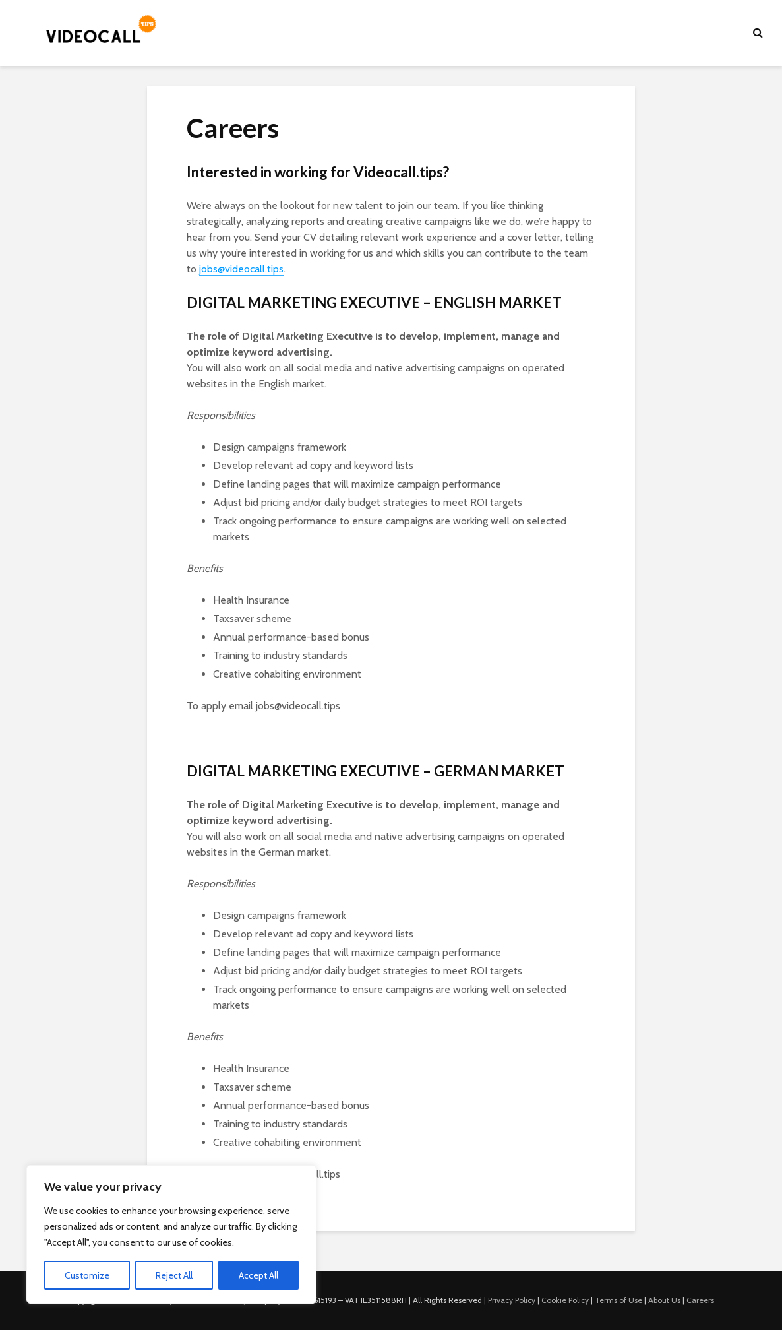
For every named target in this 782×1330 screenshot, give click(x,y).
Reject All (174, 1275)
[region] (171, 1234)
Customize (87, 1275)
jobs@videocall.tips (241, 269)
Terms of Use (618, 1300)
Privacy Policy (511, 1300)
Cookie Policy (565, 1300)
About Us (664, 1300)
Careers (700, 1300)
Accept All (258, 1275)
